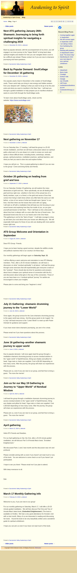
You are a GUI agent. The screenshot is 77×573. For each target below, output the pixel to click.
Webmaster (38, 548)
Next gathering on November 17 (22, 139)
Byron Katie (63, 72)
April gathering (12, 425)
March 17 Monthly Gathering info (22, 493)
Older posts (8, 26)
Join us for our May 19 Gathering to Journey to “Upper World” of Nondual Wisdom (25, 387)
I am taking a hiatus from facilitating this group (66, 46)
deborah (25, 45)
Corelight (63, 74)
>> (72, 21)
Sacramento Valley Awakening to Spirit (20, 64)
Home (5, 21)
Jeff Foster (63, 83)
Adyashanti (63, 70)
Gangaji (62, 79)
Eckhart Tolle (64, 76)
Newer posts (49, 26)
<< (52, 21)
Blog (23, 17)
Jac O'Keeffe (64, 81)
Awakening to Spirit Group (11, 17)
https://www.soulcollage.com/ (20, 100)
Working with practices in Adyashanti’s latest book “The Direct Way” (67, 53)
